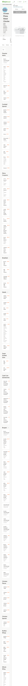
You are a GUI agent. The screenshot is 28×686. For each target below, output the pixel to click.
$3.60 (8, 269)
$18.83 (8, 209)
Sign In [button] (20, 1)
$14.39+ (8, 116)
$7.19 (8, 122)
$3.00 (8, 167)
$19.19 (8, 647)
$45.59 (8, 237)
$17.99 (8, 225)
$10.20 (9, 544)
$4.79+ (8, 636)
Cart (25, 1)
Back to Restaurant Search (7, 4)
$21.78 (8, 188)
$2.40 (8, 586)
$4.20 (9, 85)
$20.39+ (8, 247)
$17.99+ (8, 218)
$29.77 (8, 178)
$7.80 (8, 324)
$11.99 (8, 367)
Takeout (23, 9)
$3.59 (8, 91)
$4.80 (8, 302)
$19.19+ (8, 109)
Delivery (16, 9)
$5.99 (7, 151)
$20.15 (8, 199)
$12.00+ (8, 672)
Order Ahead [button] (20, 12)
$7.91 (7, 318)
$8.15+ (8, 156)
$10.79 (8, 438)
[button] (25, 1)
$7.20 (8, 295)
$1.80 (8, 592)
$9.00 (8, 461)
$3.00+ (8, 66)
